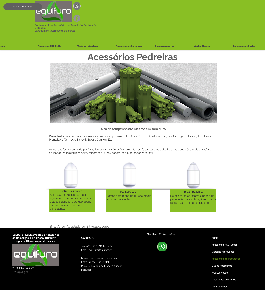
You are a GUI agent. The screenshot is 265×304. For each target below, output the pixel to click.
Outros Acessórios (222, 265)
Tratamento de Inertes (224, 279)
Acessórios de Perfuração (226, 258)
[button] (93, 46)
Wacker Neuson (220, 272)
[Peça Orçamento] (22, 6)
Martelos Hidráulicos (223, 251)
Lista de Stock (219, 286)
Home (215, 237)
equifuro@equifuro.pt (100, 249)
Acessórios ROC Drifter (224, 244)
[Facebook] (76, 18)
